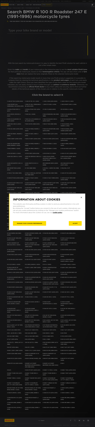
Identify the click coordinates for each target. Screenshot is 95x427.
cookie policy (58, 214)
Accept (75, 225)
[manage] (30, 225)
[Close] (81, 199)
